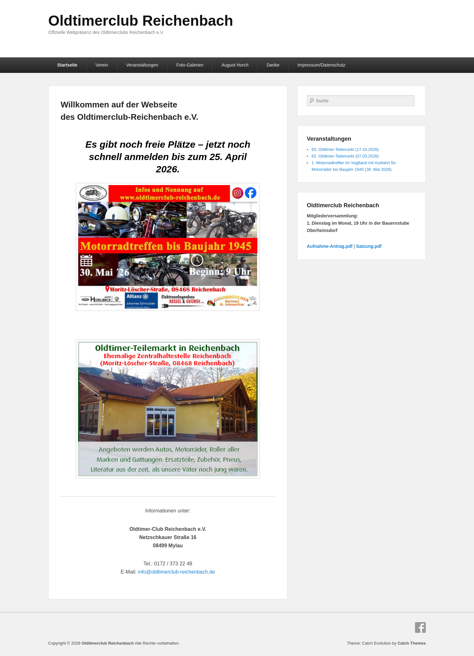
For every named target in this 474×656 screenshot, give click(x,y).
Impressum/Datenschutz (322, 65)
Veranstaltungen (142, 65)
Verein (101, 65)
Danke (273, 65)
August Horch (234, 65)
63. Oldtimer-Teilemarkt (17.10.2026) (345, 149)
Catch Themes (412, 643)
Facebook (420, 627)
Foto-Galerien (190, 65)
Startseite (67, 65)
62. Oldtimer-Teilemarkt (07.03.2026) (345, 156)
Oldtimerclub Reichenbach (140, 20)
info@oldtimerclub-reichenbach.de (176, 572)
